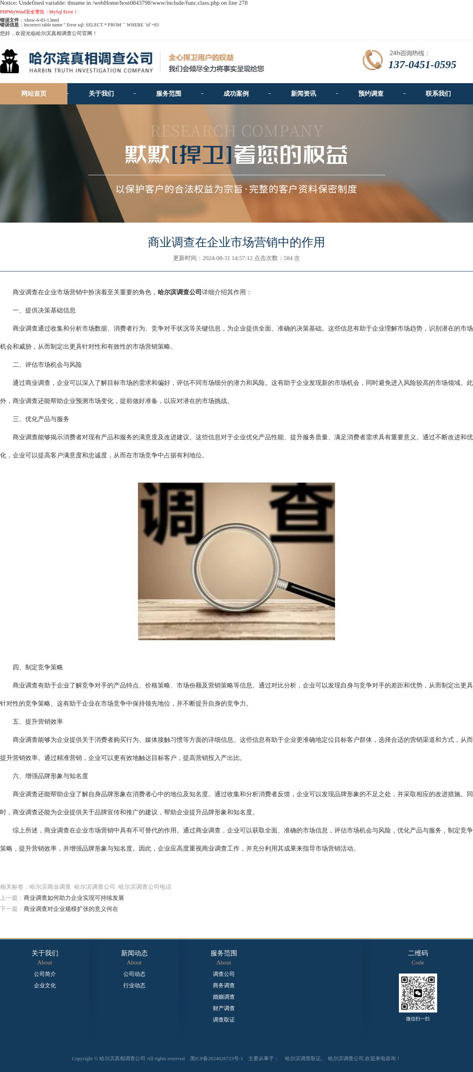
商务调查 (224, 985)
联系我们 (438, 93)
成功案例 (236, 93)
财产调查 (224, 1008)
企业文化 (45, 985)
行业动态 (134, 985)
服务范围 (168, 93)
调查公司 (224, 974)
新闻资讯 (303, 93)
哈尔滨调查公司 (346, 1058)
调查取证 (224, 1020)
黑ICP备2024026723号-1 (216, 1058)
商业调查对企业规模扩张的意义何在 (71, 909)
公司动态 (134, 974)
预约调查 (371, 93)
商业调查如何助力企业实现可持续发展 (74, 898)
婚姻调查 (224, 997)
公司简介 (45, 974)
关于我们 (101, 93)
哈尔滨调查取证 (303, 1058)
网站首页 (34, 93)
